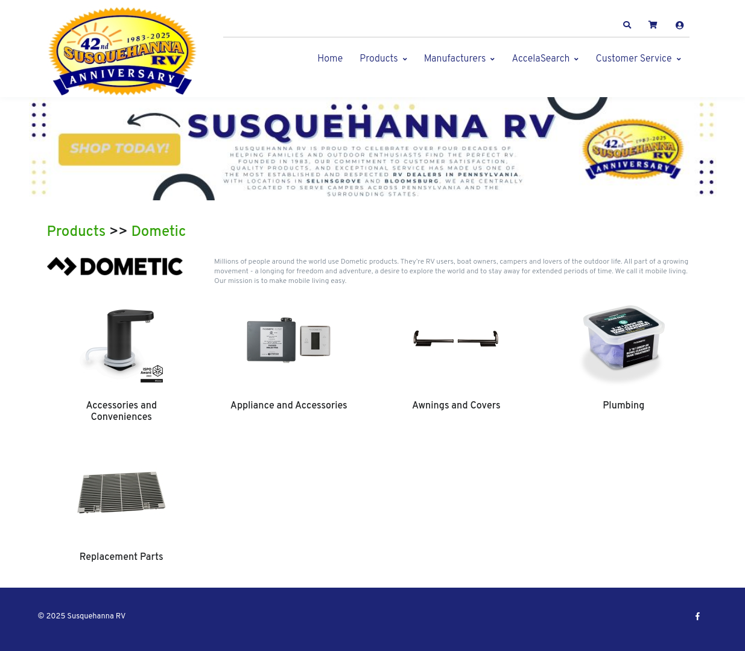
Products (379, 59)
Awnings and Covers (456, 406)
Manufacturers (455, 59)
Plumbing (623, 406)
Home (330, 59)
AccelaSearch (540, 59)
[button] (626, 25)
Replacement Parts (121, 557)
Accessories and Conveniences (121, 411)
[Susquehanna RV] (122, 51)
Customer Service (633, 59)
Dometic (159, 232)
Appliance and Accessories (288, 406)
